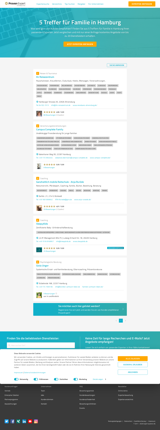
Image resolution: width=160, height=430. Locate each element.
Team (38, 391)
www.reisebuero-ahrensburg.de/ (85, 105)
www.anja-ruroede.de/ (82, 199)
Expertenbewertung (111, 395)
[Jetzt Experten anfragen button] (80, 44)
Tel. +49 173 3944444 (44, 157)
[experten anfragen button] (141, 3)
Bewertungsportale (77, 391)
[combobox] (41, 345)
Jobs (38, 395)
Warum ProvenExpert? (44, 382)
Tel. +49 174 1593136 (44, 287)
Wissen (73, 382)
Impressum (18, 418)
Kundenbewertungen (78, 395)
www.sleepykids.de (80, 241)
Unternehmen (41, 386)
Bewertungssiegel (11, 382)
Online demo (109, 391)
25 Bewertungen (50, 251)
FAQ (71, 386)
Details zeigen (98, 425)
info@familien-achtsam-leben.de (67, 287)
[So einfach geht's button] (98, 360)
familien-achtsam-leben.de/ (92, 287)
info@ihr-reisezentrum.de (60, 105)
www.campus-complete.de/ (100, 157)
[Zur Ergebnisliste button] (20, 360)
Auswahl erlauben (132, 410)
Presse (107, 382)
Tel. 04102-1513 (42, 105)
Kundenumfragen (11, 386)
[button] (43, 3)
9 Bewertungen (49, 167)
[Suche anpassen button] (117, 65)
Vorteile (7, 391)
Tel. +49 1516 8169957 (45, 241)
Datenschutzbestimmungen (35, 418)
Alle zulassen (133, 404)
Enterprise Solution (12, 395)
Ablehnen (133, 418)
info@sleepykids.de (63, 241)
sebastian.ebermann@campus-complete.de (71, 157)
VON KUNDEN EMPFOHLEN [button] (115, 248)
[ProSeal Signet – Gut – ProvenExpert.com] (146, 386)
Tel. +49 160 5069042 (44, 199)
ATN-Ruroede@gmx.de (63, 199)
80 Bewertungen (50, 115)
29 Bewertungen (50, 209)
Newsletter (108, 386)
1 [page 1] (121, 321)
